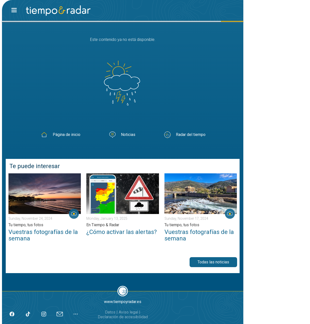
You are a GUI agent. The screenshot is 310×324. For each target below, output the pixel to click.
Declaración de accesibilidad (123, 317)
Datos (110, 312)
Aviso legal (128, 312)
